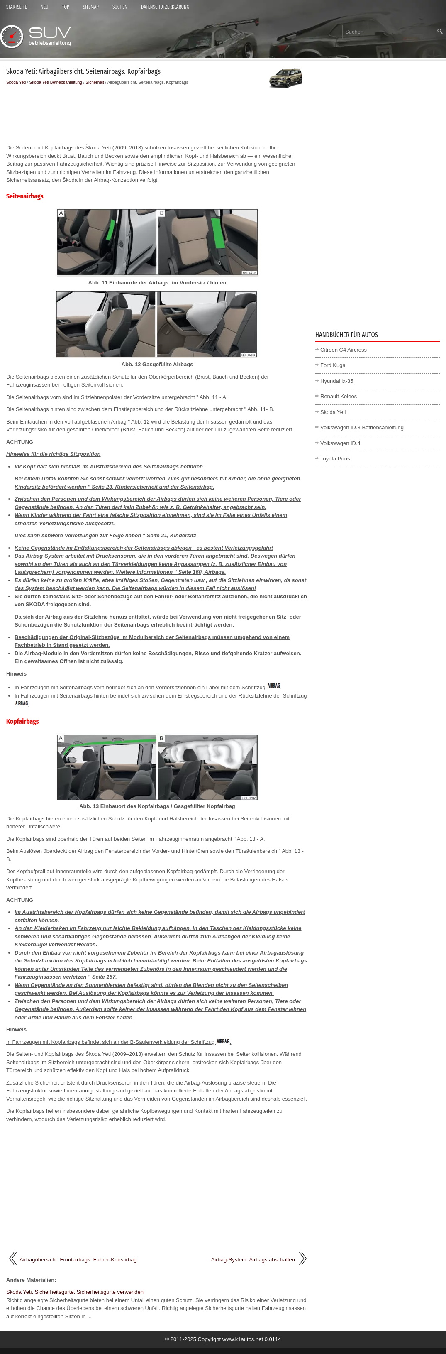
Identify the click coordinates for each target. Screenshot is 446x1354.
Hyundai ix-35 (336, 381)
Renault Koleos (338, 396)
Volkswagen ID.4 (340, 443)
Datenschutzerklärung (165, 7)
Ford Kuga (333, 365)
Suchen (119, 7)
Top (65, 7)
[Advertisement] (157, 115)
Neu (44, 7)
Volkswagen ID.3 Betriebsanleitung (362, 427)
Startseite (16, 7)
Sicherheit (94, 82)
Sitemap (91, 7)
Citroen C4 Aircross (343, 350)
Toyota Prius (335, 458)
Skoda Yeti (16, 82)
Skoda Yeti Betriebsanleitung (55, 82)
